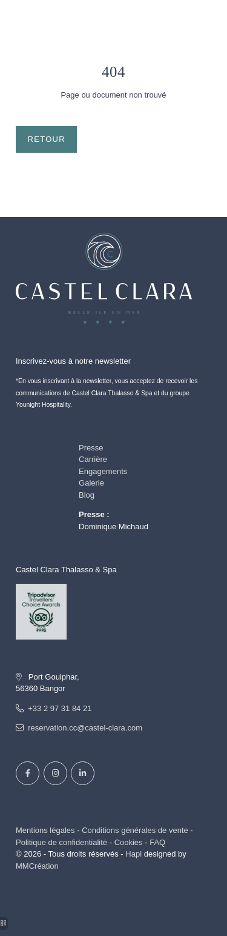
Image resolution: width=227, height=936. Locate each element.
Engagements (103, 471)
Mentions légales (45, 830)
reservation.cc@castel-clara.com (85, 727)
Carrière (93, 459)
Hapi (133, 853)
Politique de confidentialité (61, 842)
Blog (86, 495)
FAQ (157, 842)
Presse (91, 447)
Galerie (91, 482)
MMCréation (37, 866)
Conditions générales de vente (135, 830)
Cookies (128, 842)
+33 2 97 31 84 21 (59, 708)
